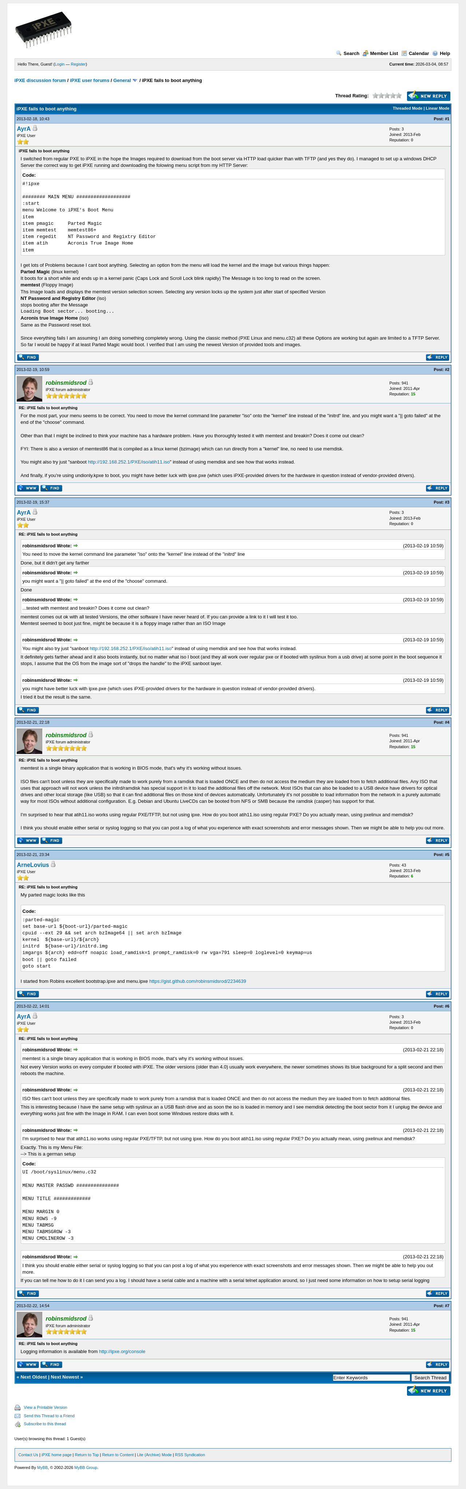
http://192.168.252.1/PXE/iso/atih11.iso (129, 462)
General (122, 80)
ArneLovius (33, 865)
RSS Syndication (190, 1455)
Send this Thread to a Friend (49, 1416)
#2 (447, 369)
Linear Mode (438, 108)
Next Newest (65, 1377)
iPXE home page (57, 1455)
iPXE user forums (89, 80)
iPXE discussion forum (40, 80)
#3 (447, 502)
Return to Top (87, 1455)
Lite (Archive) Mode (154, 1455)
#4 (447, 722)
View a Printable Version (45, 1407)
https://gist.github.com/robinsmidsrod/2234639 (197, 981)
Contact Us (28, 1455)
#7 (447, 1306)
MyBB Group (85, 1467)
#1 (447, 119)
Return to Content (118, 1455)
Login (60, 64)
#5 (447, 854)
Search (347, 53)
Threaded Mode (407, 108)
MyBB (42, 1467)
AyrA (24, 129)
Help (441, 53)
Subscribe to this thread (45, 1424)
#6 (447, 1006)
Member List (380, 53)
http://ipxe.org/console (122, 1351)
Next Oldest (33, 1377)
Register (78, 64)
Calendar (415, 53)
